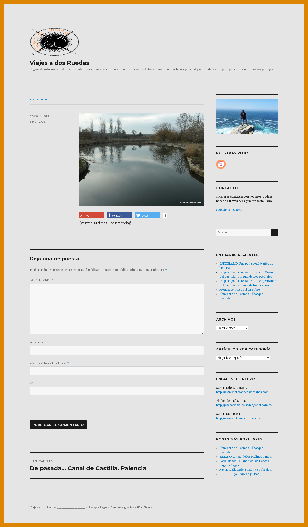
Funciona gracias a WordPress (131, 507)
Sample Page (98, 507)
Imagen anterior (40, 99)
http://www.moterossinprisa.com (238, 418)
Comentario (41, 280)
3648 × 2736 (37, 121)
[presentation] (58, 410)
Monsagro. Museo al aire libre (239, 289)
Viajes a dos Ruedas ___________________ (88, 62)
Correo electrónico (49, 363)
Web (33, 383)
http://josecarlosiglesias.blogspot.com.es (244, 405)
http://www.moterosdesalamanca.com (242, 392)
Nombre (38, 342)
